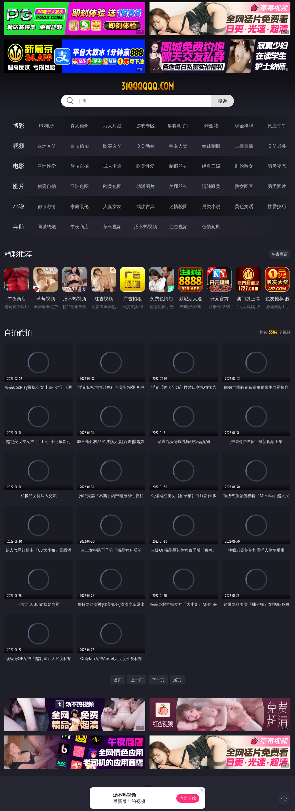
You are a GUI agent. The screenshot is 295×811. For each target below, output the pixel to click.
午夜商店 (79, 226)
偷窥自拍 (46, 186)
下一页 (158, 679)
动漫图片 (145, 186)
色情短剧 (211, 226)
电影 (18, 166)
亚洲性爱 (46, 166)
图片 (18, 186)
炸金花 (211, 125)
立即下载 (188, 798)
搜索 (222, 101)
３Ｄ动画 (145, 146)
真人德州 (79, 125)
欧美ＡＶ (112, 146)
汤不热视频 (145, 226)
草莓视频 (112, 226)
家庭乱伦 (79, 206)
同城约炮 (46, 226)
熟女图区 (244, 186)
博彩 (18, 125)
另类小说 (211, 206)
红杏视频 (178, 226)
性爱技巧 (277, 206)
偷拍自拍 (79, 166)
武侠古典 (145, 206)
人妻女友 (112, 206)
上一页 (137, 679)
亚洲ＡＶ (46, 146)
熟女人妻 (178, 146)
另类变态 (277, 166)
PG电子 (46, 125)
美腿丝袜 (178, 186)
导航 (18, 226)
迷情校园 (178, 206)
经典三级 (211, 166)
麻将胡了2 (178, 125)
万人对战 (112, 125)
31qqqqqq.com (147, 86)
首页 (118, 679)
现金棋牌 (244, 125)
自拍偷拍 (79, 146)
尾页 (177, 679)
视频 (18, 146)
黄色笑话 (244, 206)
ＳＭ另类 (277, 146)
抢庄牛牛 (277, 125)
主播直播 (244, 146)
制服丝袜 (178, 166)
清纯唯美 (211, 186)
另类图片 (277, 186)
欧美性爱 (145, 166)
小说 (18, 206)
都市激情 (46, 206)
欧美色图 (112, 186)
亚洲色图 (79, 186)
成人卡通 (112, 166)
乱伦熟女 (244, 166)
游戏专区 (145, 125)
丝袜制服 (211, 146)
